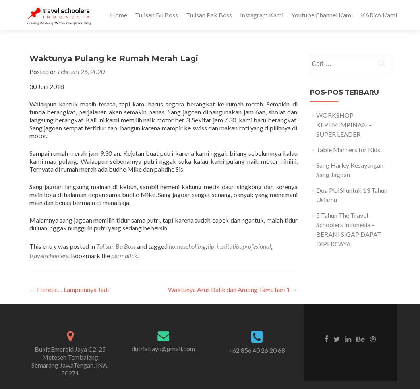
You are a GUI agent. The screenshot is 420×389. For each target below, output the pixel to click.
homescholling (187, 246)
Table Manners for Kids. (348, 149)
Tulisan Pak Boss (209, 15)
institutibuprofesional (244, 246)
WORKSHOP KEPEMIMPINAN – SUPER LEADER (344, 124)
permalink (124, 255)
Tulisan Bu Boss (156, 15)
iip (211, 246)
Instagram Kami (261, 15)
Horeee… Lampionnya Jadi (69, 289)
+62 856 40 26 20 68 (256, 350)
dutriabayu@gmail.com (163, 348)
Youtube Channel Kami (322, 15)
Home (118, 15)
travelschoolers (48, 255)
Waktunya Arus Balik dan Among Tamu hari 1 (233, 289)
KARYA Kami (379, 15)
